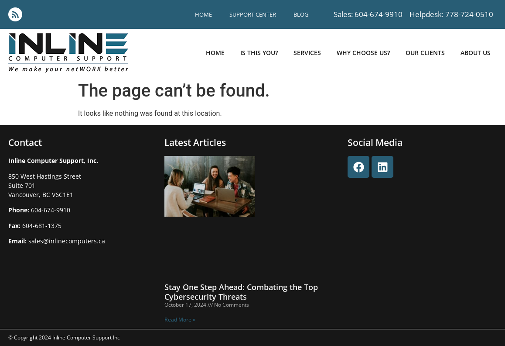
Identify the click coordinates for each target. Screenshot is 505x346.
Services (307, 52)
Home (203, 14)
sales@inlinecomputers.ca (66, 241)
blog (300, 14)
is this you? (259, 52)
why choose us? (363, 52)
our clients (425, 52)
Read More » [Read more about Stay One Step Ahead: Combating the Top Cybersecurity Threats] (179, 319)
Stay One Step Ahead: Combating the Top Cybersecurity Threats (241, 292)
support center (252, 14)
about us (476, 52)
